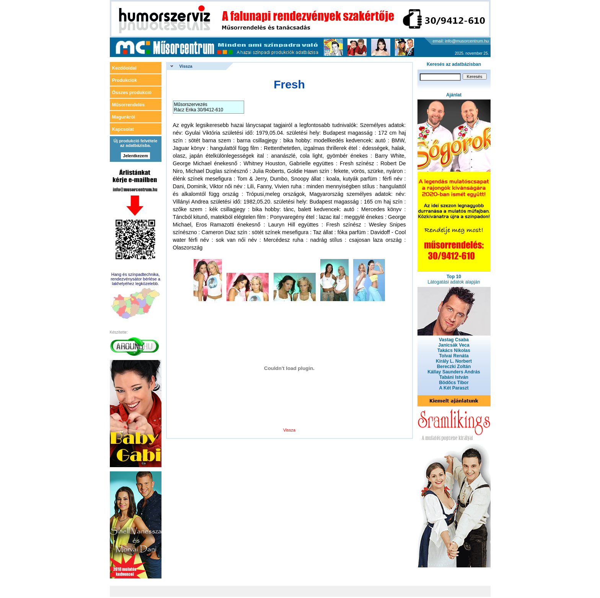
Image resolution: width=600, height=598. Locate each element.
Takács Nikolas (453, 350)
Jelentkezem (135, 155)
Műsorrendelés (128, 105)
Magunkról (123, 117)
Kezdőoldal (124, 68)
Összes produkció (132, 92)
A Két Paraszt (454, 388)
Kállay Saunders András (453, 372)
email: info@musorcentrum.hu (461, 41)
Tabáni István (453, 377)
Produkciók (124, 80)
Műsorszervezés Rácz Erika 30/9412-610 (198, 107)
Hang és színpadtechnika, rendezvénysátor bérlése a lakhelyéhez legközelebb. (135, 279)
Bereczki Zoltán (454, 366)
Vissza (185, 66)
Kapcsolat (123, 129)
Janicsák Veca (453, 345)
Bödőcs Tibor (453, 382)
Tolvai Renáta (453, 355)
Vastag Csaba (454, 339)
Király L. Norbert (454, 361)
